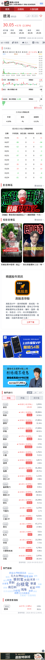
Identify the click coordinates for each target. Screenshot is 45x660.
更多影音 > (39, 185)
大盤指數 (34, 9)
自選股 (21, 9)
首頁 (7, 9)
